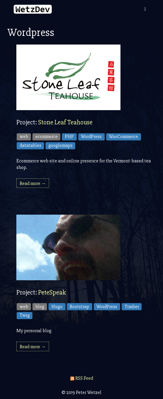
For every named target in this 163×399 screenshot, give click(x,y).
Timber (132, 307)
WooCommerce (123, 137)
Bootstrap (79, 307)
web (24, 137)
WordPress (91, 137)
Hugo (56, 307)
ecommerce (46, 137)
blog (39, 307)
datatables (30, 145)
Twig (25, 315)
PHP (69, 137)
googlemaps (60, 145)
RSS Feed (81, 378)
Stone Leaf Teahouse (65, 122)
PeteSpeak (52, 293)
